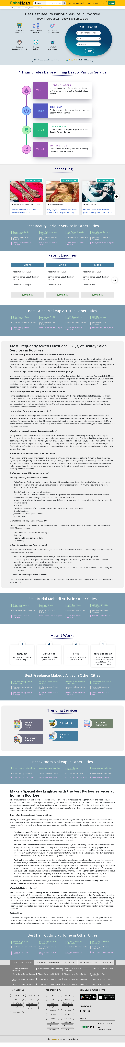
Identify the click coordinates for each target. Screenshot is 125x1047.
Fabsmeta (55, 1044)
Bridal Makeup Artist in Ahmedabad (21, 317)
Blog (16, 1004)
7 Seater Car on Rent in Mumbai (75, 989)
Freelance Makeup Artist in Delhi (75, 692)
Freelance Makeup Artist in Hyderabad (75, 697)
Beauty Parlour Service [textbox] (86, 33)
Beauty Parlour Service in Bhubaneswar (74, 232)
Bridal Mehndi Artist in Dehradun (47, 611)
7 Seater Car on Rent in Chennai (101, 973)
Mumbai (67, 1000)
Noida (67, 1011)
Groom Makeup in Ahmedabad (24, 772)
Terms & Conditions (31, 1012)
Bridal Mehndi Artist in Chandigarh (100, 605)
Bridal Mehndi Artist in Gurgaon (50, 616)
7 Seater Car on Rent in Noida (101, 989)
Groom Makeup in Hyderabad (76, 782)
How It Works (17, 1007)
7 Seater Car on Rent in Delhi (48, 978)
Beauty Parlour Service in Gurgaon (48, 243)
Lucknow (67, 1019)
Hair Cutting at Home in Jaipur (102, 957)
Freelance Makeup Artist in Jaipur (101, 697)
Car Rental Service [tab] (89, 967)
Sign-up (111, 3)
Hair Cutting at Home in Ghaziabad (21, 957)
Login (104, 3)
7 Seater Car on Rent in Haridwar (76, 983)
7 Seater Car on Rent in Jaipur (101, 983)
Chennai (52, 1030)
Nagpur (52, 1023)
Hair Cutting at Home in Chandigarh (100, 946)
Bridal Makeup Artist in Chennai (24, 322)
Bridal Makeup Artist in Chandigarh (100, 317)
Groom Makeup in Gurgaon (49, 782)
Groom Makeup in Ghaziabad (23, 782)
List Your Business (75, 3)
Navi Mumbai (67, 1007)
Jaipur (52, 1007)
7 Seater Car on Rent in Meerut (49, 989)
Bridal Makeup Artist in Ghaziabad (21, 328)
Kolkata (52, 1027)
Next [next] (116, 196)
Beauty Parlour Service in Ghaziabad (22, 243)
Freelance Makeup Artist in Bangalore (48, 687)
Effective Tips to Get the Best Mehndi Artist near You (23, 211)
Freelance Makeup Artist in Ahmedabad (22, 687)
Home (17, 1000)
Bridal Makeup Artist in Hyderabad (73, 328)
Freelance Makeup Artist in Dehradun (48, 692)
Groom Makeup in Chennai (22, 778)
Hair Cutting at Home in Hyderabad (73, 957)
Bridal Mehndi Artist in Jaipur (102, 616)
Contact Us (31, 1007)
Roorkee (21, 8)
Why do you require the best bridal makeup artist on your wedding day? (62, 211)
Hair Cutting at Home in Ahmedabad (21, 946)
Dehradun (67, 1030)
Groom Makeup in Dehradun (49, 778)
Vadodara (67, 1027)
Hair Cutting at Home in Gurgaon (47, 957)
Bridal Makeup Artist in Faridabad (100, 323)
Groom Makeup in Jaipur (100, 782)
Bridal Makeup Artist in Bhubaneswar (73, 317)
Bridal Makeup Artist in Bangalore (47, 317)
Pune (52, 1004)
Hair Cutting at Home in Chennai (24, 951)
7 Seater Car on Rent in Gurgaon (49, 983)
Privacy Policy (17, 1011)
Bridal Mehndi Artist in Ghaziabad (21, 616)
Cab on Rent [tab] (69, 967)
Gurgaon (67, 1004)
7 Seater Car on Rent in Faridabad (76, 978)
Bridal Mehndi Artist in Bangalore (47, 605)
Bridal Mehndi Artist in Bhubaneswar (73, 605)
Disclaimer (16, 1017)
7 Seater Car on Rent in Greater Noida (22, 984)
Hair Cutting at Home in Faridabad (100, 952)
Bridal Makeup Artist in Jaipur (102, 328)
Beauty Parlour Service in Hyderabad (74, 243)
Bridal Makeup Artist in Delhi (75, 322)
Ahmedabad (53, 1034)
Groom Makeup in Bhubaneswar (72, 773)
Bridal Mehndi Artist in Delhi (75, 610)
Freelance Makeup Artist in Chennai (22, 692)
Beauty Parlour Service (36, 8)
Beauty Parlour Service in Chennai (22, 238)
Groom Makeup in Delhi (74, 778)
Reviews (31, 1004)
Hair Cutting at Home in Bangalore (47, 946)
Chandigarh (52, 1019)
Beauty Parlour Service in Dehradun (48, 238)
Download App (91, 3)
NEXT (90, 51)
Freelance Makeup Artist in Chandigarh (101, 687)
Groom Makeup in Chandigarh (102, 772)
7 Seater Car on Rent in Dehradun (23, 978)
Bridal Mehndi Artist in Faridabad (100, 611)
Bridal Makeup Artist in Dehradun (47, 323)
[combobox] (88, 33)
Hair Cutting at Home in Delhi (76, 951)
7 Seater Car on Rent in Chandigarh (72, 974)
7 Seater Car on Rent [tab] (22, 967)
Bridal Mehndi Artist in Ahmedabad (21, 605)
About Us (32, 1000)
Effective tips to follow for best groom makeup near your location (97, 211)
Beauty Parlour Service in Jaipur (103, 243)
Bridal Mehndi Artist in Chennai (24, 610)
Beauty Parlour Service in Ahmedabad (22, 232)
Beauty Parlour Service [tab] (47, 967)
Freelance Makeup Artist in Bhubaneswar (75, 687)
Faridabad (67, 1015)
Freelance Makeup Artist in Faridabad (101, 692)
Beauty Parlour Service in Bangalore (48, 232)
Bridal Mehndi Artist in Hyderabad (73, 616)
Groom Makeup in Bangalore (49, 772)
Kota (67, 1034)
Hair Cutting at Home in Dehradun (47, 952)
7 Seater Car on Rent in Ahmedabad (19, 974)
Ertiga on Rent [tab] (109, 967)
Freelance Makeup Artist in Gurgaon (48, 697)
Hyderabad (67, 1023)
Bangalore (52, 1011)
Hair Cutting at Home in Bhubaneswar (73, 946)
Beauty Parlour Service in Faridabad (101, 238)
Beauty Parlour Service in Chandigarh (101, 232)
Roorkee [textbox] (80, 38)
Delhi (39, 3)
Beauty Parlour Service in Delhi (76, 237)
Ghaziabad (52, 1015)
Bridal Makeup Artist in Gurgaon (50, 328)
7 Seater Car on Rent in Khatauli (23, 989)
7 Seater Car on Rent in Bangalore (50, 973)
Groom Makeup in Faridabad (102, 778)
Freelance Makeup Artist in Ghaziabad (22, 697)
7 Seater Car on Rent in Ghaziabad (98, 979)
